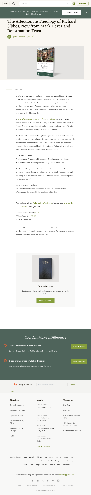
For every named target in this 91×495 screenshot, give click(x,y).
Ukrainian (52, 464)
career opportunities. (67, 475)
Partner (82, 3)
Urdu (58, 464)
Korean (43, 461)
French (51, 457)
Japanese (35, 461)
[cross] (86, 12)
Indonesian (26, 461)
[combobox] (42, 3)
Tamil (31, 464)
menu (6, 3)
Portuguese (58, 461)
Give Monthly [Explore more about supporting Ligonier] (79, 346)
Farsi (45, 457)
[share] (32, 36)
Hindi (71, 457)
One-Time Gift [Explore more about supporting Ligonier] (79, 361)
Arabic (25, 457)
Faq (19, 486)
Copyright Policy (49, 486)
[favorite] (29, 36)
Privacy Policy (67, 486)
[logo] (13, 3)
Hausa (66, 457)
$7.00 (33, 216)
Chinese (39, 457)
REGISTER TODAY (71, 13)
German (58, 457)
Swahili (25, 464)
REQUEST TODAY (45, 300)
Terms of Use (32, 486)
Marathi (50, 461)
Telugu (37, 464)
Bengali (31, 457)
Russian (67, 461)
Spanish (74, 461)
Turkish (44, 464)
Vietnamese (66, 464)
